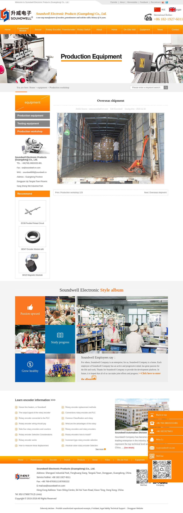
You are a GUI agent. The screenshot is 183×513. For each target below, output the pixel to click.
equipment (42, 87)
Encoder (53, 460)
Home (32, 87)
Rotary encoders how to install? (78, 435)
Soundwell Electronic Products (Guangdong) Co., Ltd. (66, 468)
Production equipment (30, 115)
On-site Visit (122, 460)
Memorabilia (132, 2)
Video (107, 460)
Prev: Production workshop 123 (69, 192)
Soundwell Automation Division (131, 432)
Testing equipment (28, 123)
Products (81, 460)
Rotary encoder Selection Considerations (35, 435)
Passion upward (30, 313)
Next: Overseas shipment (155, 192)
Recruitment (156, 2)
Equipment (140, 460)
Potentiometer (36, 460)
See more (101, 449)
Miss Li (159, 439)
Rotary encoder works (28, 440)
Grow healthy (30, 370)
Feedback (144, 2)
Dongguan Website (135, 508)
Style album (91, 289)
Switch (67, 460)
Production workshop (59, 87)
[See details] (129, 448)
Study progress (60, 342)
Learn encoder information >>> (35, 400)
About (122, 2)
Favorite (114, 2)
